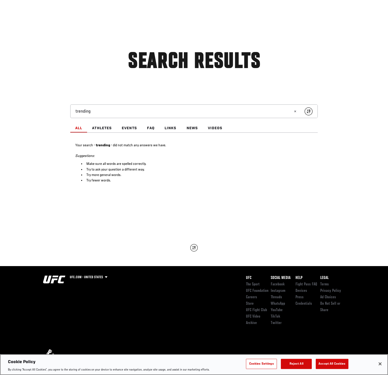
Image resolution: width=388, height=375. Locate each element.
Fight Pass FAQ (306, 284)
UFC (248, 278)
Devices (301, 291)
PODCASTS (315, 19)
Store (250, 303)
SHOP (334, 19)
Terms (324, 284)
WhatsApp (278, 303)
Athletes (80, 19)
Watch (293, 19)
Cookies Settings (261, 363)
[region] (194, 364)
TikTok (275, 316)
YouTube (277, 310)
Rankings (58, 19)
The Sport (253, 284)
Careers (251, 297)
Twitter (276, 323)
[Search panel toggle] (347, 18)
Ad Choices (328, 297)
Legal (324, 278)
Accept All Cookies (331, 363)
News (99, 19)
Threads (276, 297)
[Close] (380, 363)
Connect (274, 19)
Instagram (278, 291)
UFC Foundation (257, 291)
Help (298, 278)
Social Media (281, 278)
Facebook (278, 284)
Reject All (296, 363)
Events (37, 19)
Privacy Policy (330, 291)
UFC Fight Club (256, 310)
